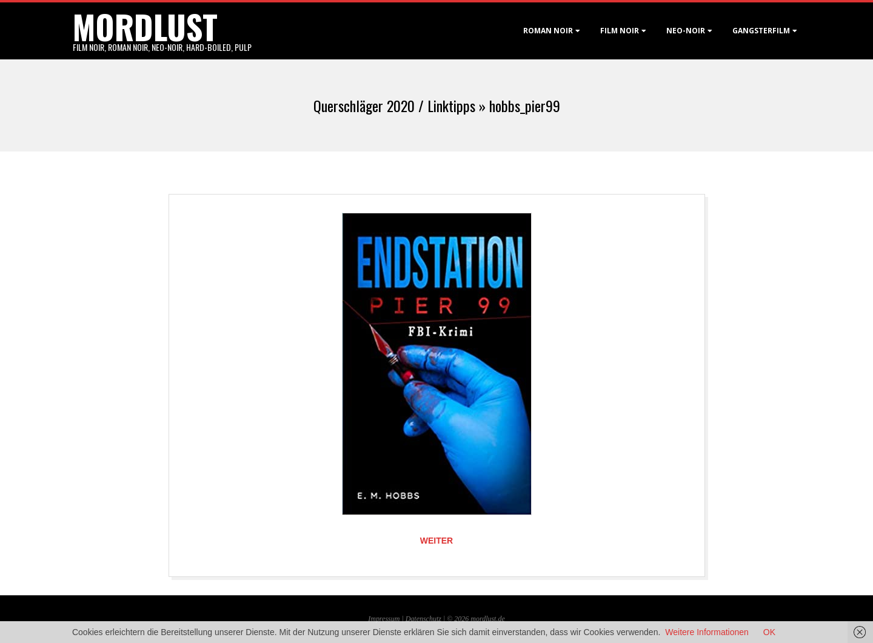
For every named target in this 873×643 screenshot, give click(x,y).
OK (769, 632)
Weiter (436, 540)
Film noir (619, 30)
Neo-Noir (685, 30)
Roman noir (548, 30)
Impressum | (386, 619)
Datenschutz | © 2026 (438, 619)
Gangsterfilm (761, 30)
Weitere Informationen (706, 632)
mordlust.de (487, 619)
